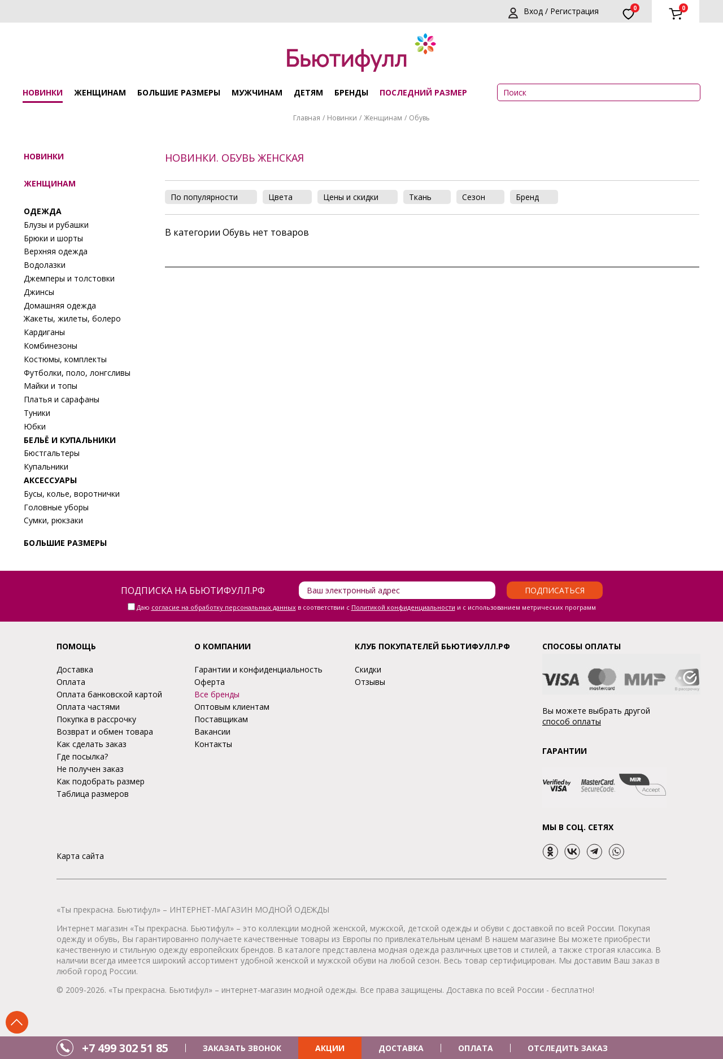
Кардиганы (44, 332)
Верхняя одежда (56, 251)
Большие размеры (178, 92)
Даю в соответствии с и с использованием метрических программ (366, 607)
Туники (37, 412)
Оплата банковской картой (109, 694)
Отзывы (370, 681)
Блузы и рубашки (56, 224)
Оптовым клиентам (231, 706)
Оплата (70, 681)
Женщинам (100, 92)
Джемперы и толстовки (69, 278)
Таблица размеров (92, 793)
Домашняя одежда (60, 305)
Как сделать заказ (91, 744)
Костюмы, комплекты (65, 359)
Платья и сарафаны (61, 399)
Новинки (43, 92)
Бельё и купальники (70, 440)
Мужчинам (257, 92)
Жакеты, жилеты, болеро (72, 318)
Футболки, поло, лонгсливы (77, 372)
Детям (308, 92)
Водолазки (45, 264)
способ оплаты (571, 721)
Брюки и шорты (53, 238)
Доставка (74, 669)
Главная (306, 118)
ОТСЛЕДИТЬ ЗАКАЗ (568, 1048)
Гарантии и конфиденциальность (258, 669)
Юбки (35, 426)
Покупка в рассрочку (96, 719)
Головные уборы (56, 507)
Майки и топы (50, 385)
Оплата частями (88, 706)
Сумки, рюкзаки (53, 520)
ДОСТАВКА (401, 1048)
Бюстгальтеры (52, 453)
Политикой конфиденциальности (403, 607)
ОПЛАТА (475, 1048)
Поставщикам (221, 719)
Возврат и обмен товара (104, 731)
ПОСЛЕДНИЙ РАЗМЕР (423, 92)
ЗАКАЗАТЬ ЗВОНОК (242, 1048)
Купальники (46, 466)
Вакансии (212, 731)
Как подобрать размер (100, 781)
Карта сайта (80, 855)
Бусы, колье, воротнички (72, 493)
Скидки (368, 669)
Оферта (209, 681)
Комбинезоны (50, 345)
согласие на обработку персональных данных (223, 607)
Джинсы (39, 292)
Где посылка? (82, 756)
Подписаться (555, 590)
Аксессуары (50, 480)
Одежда (43, 211)
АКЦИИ (330, 1048)
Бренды (351, 92)
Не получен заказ (90, 768)
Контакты (213, 744)
